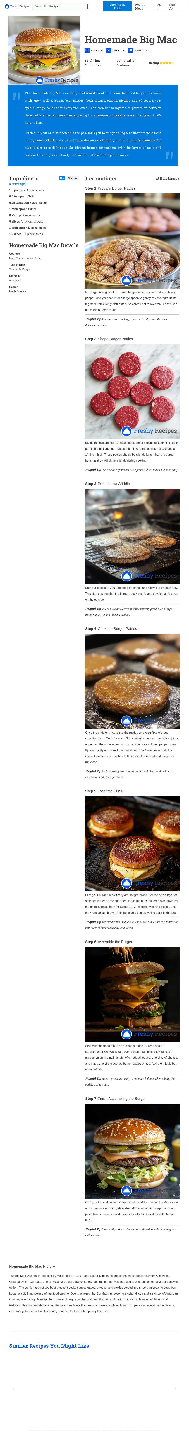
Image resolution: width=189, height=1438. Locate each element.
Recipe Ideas (140, 6)
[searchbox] (60, 6)
